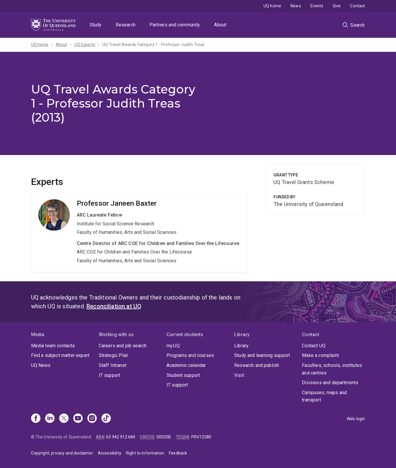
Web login (356, 418)
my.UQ (173, 345)
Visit (239, 375)
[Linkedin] (50, 419)
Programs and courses (190, 355)
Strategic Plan (113, 355)
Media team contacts (53, 345)
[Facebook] (35, 419)
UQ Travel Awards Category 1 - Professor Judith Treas (153, 44)
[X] (64, 419)
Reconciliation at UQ (113, 306)
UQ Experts (84, 44)
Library (241, 345)
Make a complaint (320, 355)
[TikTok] (106, 419)
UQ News (41, 365)
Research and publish (256, 365)
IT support (109, 375)
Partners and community (174, 25)
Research (125, 25)
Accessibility (109, 453)
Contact (357, 6)
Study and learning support (262, 355)
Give (337, 6)
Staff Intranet (112, 365)
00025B (164, 437)
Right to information (145, 453)
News (295, 6)
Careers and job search (123, 345)
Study (96, 25)
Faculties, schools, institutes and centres (332, 369)
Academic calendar (186, 365)
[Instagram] (92, 419)
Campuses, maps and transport (324, 396)
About (220, 25)
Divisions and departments (330, 382)
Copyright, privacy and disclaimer (62, 453)
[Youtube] (78, 419)
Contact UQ (313, 345)
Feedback (178, 453)
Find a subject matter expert (60, 355)
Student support (183, 375)
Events (316, 6)
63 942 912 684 (120, 437)
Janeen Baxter (139, 231)
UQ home (272, 6)
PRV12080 (201, 437)
